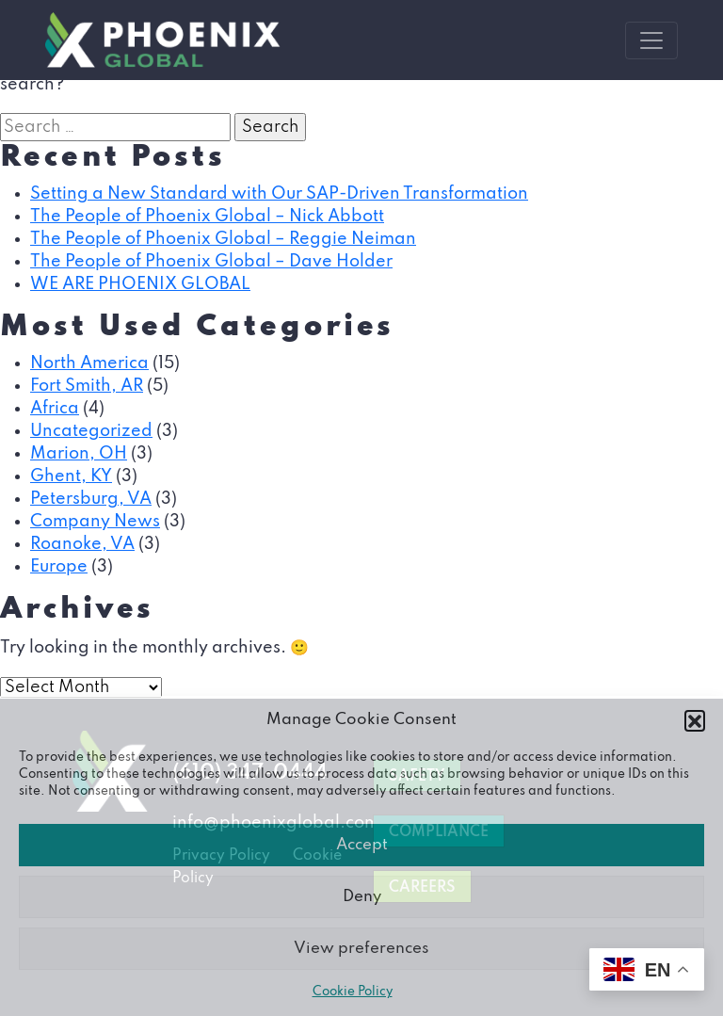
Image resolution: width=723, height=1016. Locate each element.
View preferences (361, 949)
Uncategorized (91, 431)
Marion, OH (78, 453)
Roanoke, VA (82, 544)
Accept (362, 845)
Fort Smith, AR (86, 386)
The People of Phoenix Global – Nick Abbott (207, 216)
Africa (54, 408)
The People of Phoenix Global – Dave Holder (211, 261)
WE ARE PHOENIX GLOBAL (140, 284)
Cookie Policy (353, 992)
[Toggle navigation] (651, 40)
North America (89, 363)
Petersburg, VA (91, 499)
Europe (59, 566)
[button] (694, 720)
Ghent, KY (71, 476)
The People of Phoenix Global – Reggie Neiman (223, 239)
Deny (362, 897)
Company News (95, 521)
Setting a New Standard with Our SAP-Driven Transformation (279, 193)
